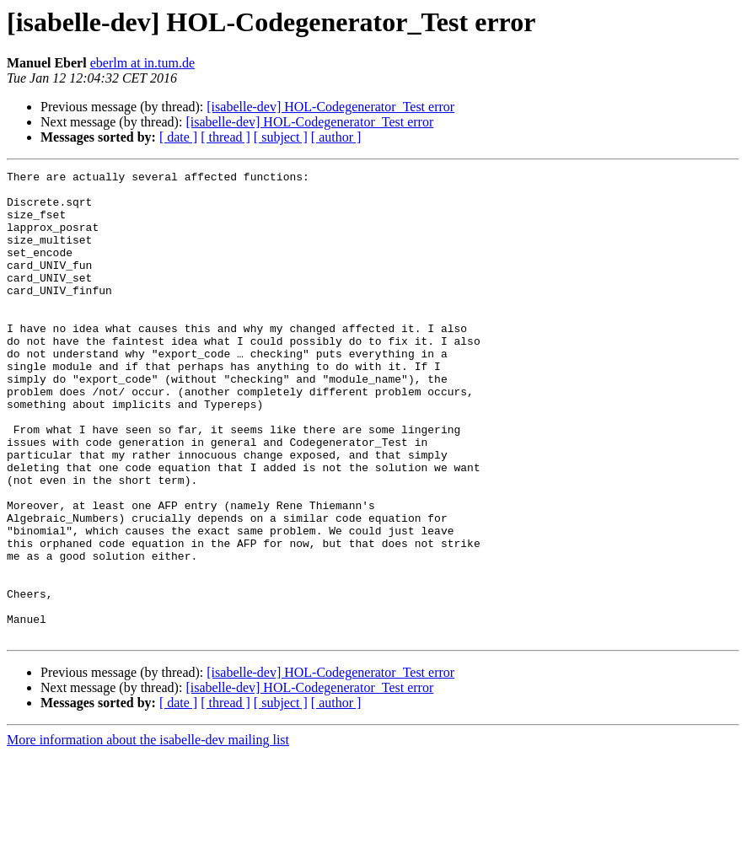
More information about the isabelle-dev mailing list (148, 833)
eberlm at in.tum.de (142, 63)
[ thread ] (225, 137)
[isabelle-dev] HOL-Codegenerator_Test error (330, 106)
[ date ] (178, 137)
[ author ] (336, 137)
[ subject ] (281, 137)
